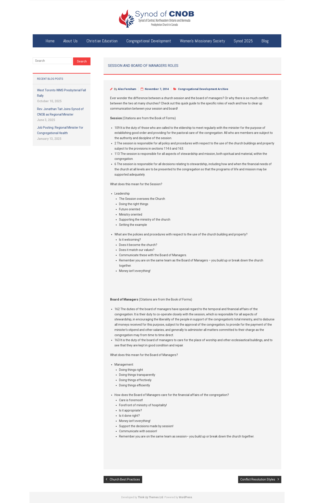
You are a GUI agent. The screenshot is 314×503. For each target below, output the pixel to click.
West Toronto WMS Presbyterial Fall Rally (61, 92)
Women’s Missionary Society (202, 41)
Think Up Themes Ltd (150, 497)
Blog (265, 41)
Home (50, 41)
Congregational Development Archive (203, 89)
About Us (70, 41)
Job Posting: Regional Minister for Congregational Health (60, 130)
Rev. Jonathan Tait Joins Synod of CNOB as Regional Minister (60, 111)
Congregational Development (148, 41)
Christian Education (102, 41)
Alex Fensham (127, 89)
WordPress (185, 497)
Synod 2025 (243, 41)
